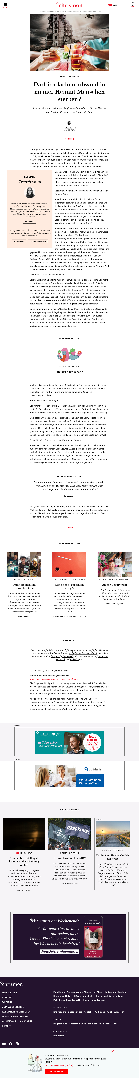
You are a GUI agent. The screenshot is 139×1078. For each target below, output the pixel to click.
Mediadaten (94, 1023)
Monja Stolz (21, 890)
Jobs (115, 1023)
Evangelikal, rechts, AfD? (70, 858)
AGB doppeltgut (103, 1012)
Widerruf (119, 1012)
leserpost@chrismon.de (62, 656)
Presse (107, 1023)
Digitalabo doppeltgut (16, 1016)
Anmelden (132, 5)
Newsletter (9, 992)
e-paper (6, 1026)
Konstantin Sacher (67, 884)
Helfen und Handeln (115, 992)
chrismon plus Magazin (17, 1021)
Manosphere (26, 853)
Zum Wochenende (13, 1007)
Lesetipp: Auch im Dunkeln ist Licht (47, 274)
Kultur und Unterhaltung (109, 996)
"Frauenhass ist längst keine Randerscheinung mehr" (24, 861)
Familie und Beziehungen (67, 992)
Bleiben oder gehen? (69, 372)
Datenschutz (75, 1012)
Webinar (7, 1002)
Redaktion (59, 1035)
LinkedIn (74, 659)
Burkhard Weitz (58, 616)
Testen (113, 5)
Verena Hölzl (110, 604)
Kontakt (88, 1012)
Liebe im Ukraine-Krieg (69, 367)
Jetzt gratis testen (56, 1071)
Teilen (69, 139)
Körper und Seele (83, 996)
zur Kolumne (29, 222)
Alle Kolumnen (50, 11)
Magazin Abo (60, 1023)
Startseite (42, 11)
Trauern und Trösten (94, 1000)
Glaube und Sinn (93, 992)
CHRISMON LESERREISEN (112, 850)
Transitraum (60, 11)
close (113, 1051)
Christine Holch (23, 616)
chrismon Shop (77, 1023)
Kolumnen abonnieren (16, 1011)
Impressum (59, 1012)
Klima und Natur (62, 996)
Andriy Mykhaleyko (70, 616)
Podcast (7, 997)
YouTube (4, 1044)
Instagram (103, 656)
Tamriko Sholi (71, 128)
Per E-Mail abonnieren (38, 241)
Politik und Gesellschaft (66, 1000)
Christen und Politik (69, 853)
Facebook (60, 659)
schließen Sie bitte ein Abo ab (83, 653)
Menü (5, 7)
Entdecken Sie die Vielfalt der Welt (112, 857)
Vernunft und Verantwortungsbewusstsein (50, 675)
